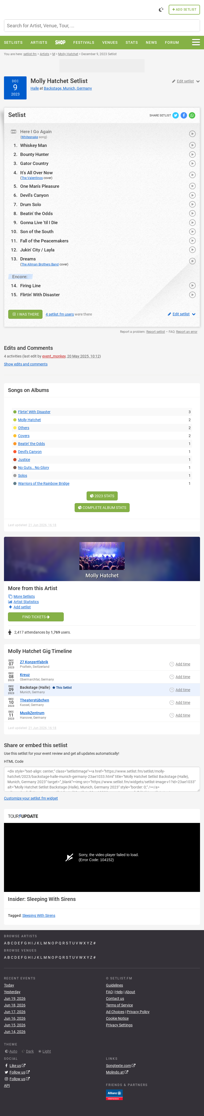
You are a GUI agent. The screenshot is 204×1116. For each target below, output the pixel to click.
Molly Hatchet (50, 81)
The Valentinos (32, 178)
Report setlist (155, 332)
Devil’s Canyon (30, 452)
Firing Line (30, 285)
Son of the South (36, 231)
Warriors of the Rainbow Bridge (43, 483)
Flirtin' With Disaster (40, 294)
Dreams (28, 258)
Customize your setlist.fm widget (31, 798)
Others (23, 428)
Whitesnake (29, 137)
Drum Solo (30, 204)
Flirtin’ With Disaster (34, 412)
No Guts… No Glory (33, 467)
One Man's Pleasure (39, 186)
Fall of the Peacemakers (44, 240)
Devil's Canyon (34, 195)
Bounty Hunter (34, 154)
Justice (24, 459)
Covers (23, 436)
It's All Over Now (36, 172)
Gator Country (34, 163)
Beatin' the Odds (36, 213)
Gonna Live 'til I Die (39, 222)
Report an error (186, 332)
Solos (22, 475)
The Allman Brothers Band (40, 264)
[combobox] (102, 25)
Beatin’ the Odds (31, 444)
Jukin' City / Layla (37, 249)
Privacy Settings (119, 1025)
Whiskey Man (33, 145)
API (7, 1085)
